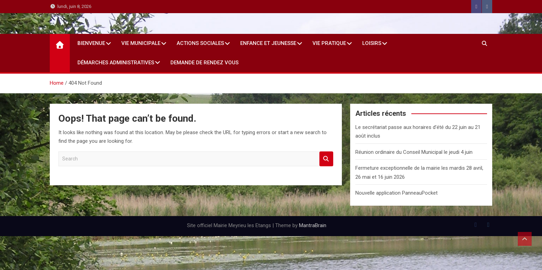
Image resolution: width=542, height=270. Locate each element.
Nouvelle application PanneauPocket (396, 193)
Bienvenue (91, 43)
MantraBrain (312, 225)
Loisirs (371, 43)
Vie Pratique (329, 43)
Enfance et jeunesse (268, 43)
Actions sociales (200, 43)
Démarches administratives (115, 62)
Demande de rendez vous (204, 62)
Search (326, 158)
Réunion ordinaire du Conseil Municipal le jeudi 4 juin (414, 152)
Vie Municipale (140, 43)
